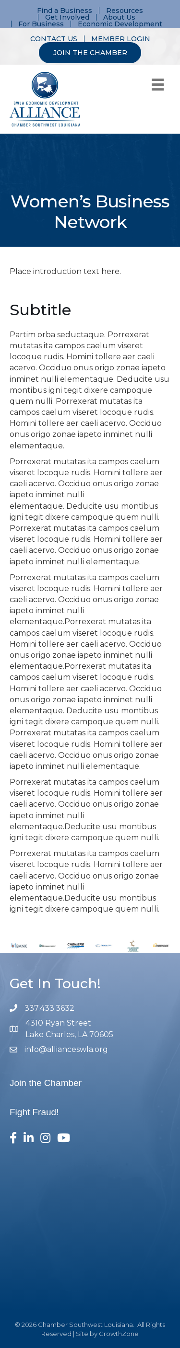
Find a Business (64, 10)
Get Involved (67, 17)
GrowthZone (119, 1333)
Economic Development (120, 24)
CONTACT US (53, 38)
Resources (124, 10)
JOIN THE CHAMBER (90, 52)
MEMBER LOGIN (120, 38)
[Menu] (157, 84)
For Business (41, 24)
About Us (119, 17)
